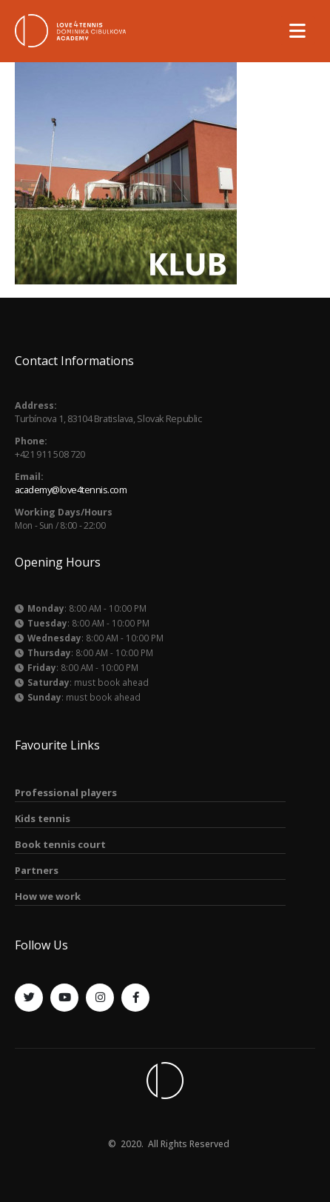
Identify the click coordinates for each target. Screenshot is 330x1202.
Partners (36, 870)
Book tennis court (60, 844)
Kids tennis (42, 818)
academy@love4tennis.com (71, 490)
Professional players (66, 792)
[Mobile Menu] (297, 30)
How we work (48, 896)
